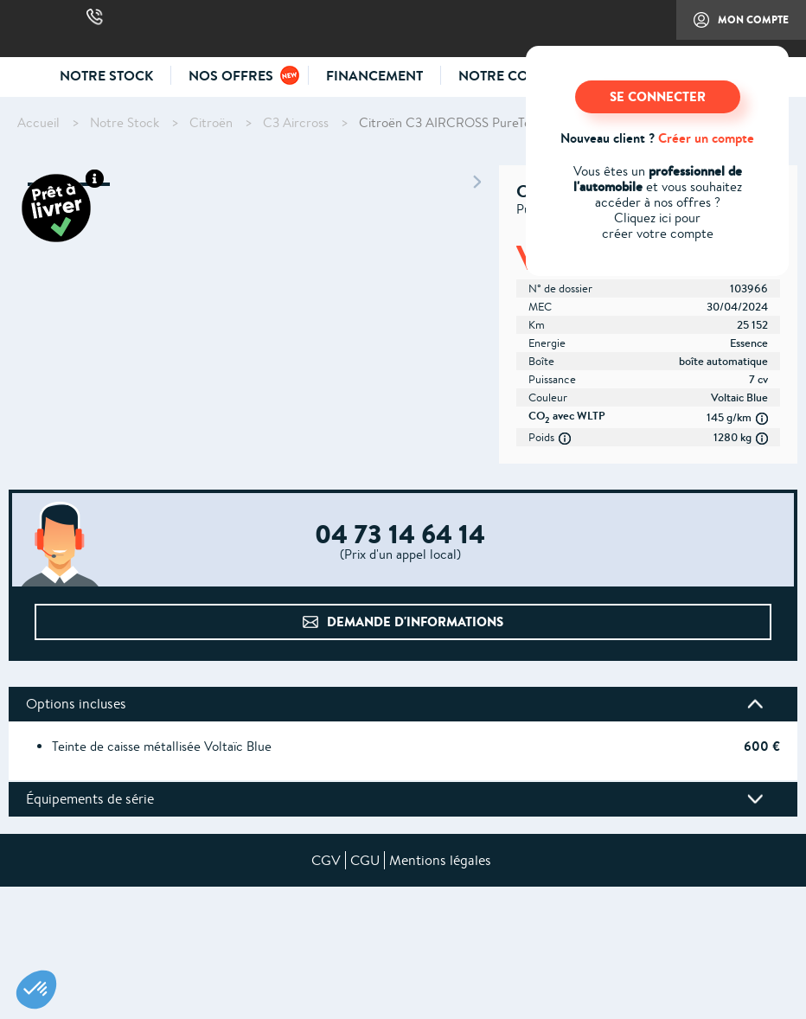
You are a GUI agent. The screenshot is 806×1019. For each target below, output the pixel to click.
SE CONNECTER (658, 96)
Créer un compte (706, 138)
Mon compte (732, 26)
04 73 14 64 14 (94, 17)
